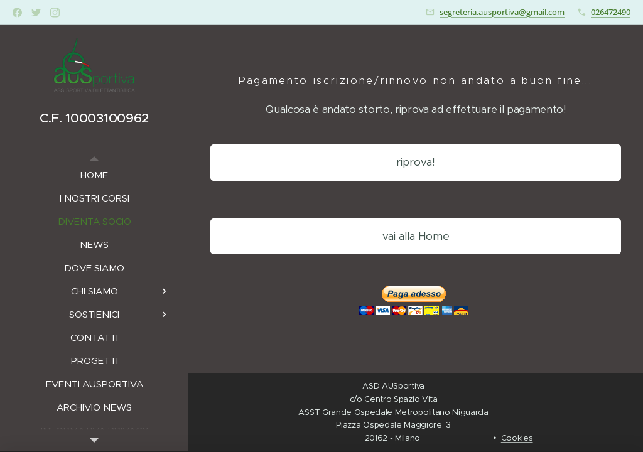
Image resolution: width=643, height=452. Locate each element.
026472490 (610, 12)
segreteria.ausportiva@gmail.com (502, 12)
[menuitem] (94, 175)
